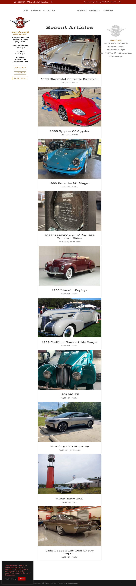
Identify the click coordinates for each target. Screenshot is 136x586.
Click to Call (20, 78)
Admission (36, 11)
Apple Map (20, 73)
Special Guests (75, 450)
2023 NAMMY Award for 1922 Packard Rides (69, 237)
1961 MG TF (69, 394)
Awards (72, 242)
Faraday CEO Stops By (69, 446)
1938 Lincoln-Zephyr (69, 290)
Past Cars (75, 83)
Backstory (81, 11)
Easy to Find (49, 11)
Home (25, 11)
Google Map (20, 68)
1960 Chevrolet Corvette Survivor (69, 79)
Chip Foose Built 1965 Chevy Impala (69, 552)
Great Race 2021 (69, 498)
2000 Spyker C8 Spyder (70, 131)
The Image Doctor (72, 583)
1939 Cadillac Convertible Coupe (69, 342)
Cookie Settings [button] (10, 579)
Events (78, 242)
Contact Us (94, 11)
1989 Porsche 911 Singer (69, 183)
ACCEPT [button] (21, 579)
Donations (108, 11)
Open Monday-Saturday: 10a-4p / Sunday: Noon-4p (102, 2)
